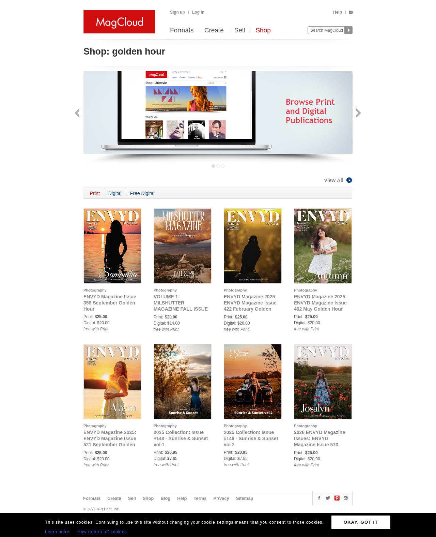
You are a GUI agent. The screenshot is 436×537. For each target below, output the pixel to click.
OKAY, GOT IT (361, 522)
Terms (199, 498)
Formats (182, 30)
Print (95, 193)
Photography (95, 290)
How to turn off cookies (102, 531)
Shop (262, 30)
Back (78, 113)
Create (214, 30)
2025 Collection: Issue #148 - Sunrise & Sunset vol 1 (181, 438)
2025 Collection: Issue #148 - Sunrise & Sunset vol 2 (251, 438)
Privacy (221, 498)
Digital (115, 193)
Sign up (177, 12)
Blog (165, 498)
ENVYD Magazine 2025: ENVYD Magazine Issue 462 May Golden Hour (320, 303)
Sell (239, 30)
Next (358, 113)
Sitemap (244, 498)
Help (337, 12)
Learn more (57, 531)
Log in (198, 12)
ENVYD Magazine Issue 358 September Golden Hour (109, 303)
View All (338, 180)
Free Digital (142, 193)
